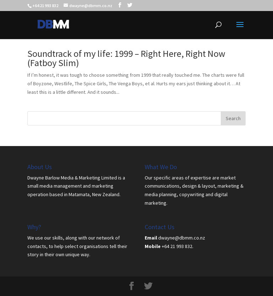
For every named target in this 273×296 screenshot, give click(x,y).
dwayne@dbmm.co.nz (181, 238)
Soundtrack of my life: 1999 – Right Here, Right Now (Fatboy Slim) (126, 58)
